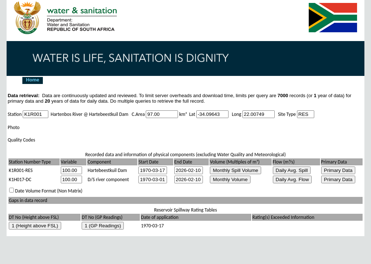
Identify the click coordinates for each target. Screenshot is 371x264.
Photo (13, 127)
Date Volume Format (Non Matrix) (48, 191)
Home (32, 80)
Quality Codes (21, 140)
